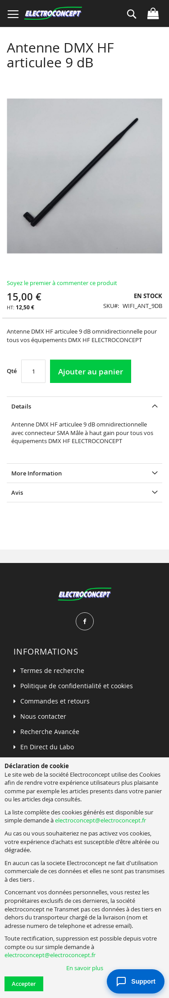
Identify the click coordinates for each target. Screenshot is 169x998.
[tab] (84, 406)
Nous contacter (43, 716)
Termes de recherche (52, 670)
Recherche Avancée (49, 731)
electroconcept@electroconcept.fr (100, 820)
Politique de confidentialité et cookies (76, 685)
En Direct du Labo (47, 747)
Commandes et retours (55, 701)
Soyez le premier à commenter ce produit (62, 283)
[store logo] (53, 13)
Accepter (24, 984)
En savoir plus (84, 968)
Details (21, 406)
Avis (17, 492)
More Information (36, 473)
